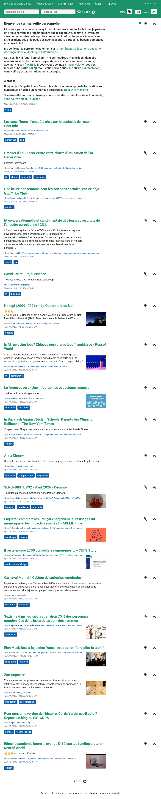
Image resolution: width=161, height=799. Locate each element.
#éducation (80, 48)
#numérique (64, 48)
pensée (9, 732)
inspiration (42, 475)
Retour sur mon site (109, 793)
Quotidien (84, 3)
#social (22, 52)
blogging (15, 294)
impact (23, 537)
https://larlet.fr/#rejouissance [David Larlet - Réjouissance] (17, 285)
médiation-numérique (16, 564)
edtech (8, 443)
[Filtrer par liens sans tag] (129, 11)
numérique (10, 140)
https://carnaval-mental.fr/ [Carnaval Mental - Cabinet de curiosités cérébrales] (16, 595)
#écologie (10, 52)
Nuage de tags (45, 3)
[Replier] (154, 24)
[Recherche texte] (21, 11)
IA (6, 177)
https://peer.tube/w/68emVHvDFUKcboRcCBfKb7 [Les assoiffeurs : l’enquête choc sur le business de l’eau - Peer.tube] (26, 130)
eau (22, 140)
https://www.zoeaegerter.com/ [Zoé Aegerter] (17, 692)
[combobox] (58, 11)
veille (8, 110)
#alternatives (49, 52)
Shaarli (93, 793)
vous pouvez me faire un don (22, 98)
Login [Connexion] (112, 3)
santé (8, 262)
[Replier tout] (154, 11)
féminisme (10, 634)
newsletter (23, 507)
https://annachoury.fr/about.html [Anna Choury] (18, 466)
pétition (9, 207)
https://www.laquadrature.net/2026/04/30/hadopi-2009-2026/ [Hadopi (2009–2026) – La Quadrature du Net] (31, 323)
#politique (33, 52)
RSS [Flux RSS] (99, 3)
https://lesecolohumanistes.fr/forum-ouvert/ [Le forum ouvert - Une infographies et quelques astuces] (24, 398)
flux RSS (30, 64)
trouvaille (26, 177)
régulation (10, 661)
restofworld (17, 376)
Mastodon (93, 68)
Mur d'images (65, 3)
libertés (9, 332)
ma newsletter (76, 64)
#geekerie (94, 48)
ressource (40, 177)
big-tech (23, 661)
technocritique (24, 732)
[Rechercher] (79, 11)
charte (14, 177)
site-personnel (26, 475)
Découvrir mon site (76, 89)
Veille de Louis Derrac (17, 3)
